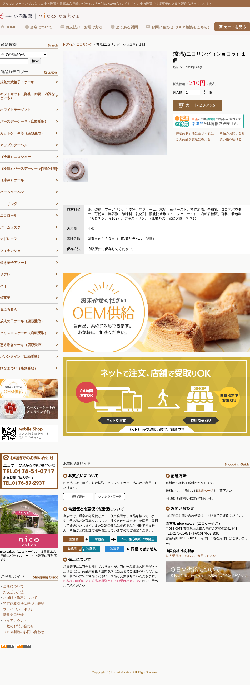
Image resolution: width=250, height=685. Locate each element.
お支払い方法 (13, 592)
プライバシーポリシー (20, 609)
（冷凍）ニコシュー (15, 157)
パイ (3, 286)
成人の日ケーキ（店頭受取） (22, 321)
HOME (11, 27)
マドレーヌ (8, 239)
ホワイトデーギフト (15, 110)
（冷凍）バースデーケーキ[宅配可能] (28, 169)
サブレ (5, 274)
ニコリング (84, 44)
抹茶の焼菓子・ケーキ (17, 82)
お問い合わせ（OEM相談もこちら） (181, 27)
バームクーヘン (12, 192)
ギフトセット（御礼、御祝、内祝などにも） (27, 96)
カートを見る (235, 27)
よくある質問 (127, 27)
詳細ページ (205, 491)
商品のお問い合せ (232, 133)
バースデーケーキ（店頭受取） (24, 121)
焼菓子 (5, 298)
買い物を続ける (230, 139)
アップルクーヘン (13, 145)
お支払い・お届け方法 (84, 27)
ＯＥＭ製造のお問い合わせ (23, 632)
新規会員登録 (13, 615)
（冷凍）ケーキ (12, 180)
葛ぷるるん (8, 310)
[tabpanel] (115, 103)
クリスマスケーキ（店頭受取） (24, 333)
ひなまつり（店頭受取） (19, 368)
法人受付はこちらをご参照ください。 (192, 556)
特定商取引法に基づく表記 (195, 133)
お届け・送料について (20, 598)
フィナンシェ (10, 251)
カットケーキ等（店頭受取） (22, 133)
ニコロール (8, 215)
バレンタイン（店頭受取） (20, 356)
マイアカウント (15, 621)
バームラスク (10, 227)
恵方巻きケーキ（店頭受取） (22, 345)
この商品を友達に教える (193, 139)
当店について (41, 27)
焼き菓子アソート (13, 263)
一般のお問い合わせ (18, 626)
